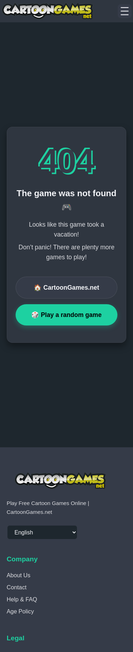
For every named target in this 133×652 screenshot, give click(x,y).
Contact (17, 587)
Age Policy (20, 611)
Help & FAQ (22, 599)
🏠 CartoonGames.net (66, 287)
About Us (19, 575)
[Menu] (125, 11)
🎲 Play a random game (66, 314)
